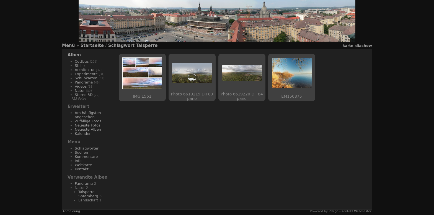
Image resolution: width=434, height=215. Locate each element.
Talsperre (146, 45)
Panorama (84, 82)
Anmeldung (71, 211)
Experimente (86, 74)
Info (78, 161)
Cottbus (82, 61)
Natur (80, 90)
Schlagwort (121, 45)
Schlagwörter (87, 148)
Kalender (83, 133)
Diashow (363, 46)
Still (78, 66)
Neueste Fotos (87, 125)
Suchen (81, 152)
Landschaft (88, 200)
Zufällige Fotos (88, 121)
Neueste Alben (88, 129)
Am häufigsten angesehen (88, 115)
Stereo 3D (84, 95)
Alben (74, 54)
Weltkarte (83, 165)
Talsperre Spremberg (88, 194)
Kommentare (86, 157)
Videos (81, 86)
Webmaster (362, 211)
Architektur (85, 70)
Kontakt (82, 169)
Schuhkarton (86, 78)
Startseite (92, 45)
